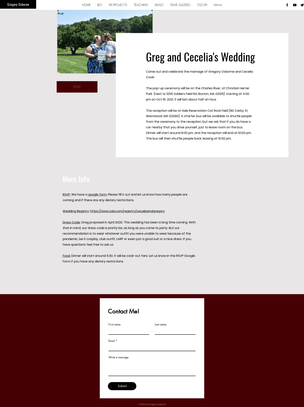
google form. (97, 194)
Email (111, 341)
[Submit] (122, 386)
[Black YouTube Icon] (295, 5)
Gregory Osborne (18, 4)
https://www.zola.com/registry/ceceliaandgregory (127, 211)
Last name (160, 324)
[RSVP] (77, 87)
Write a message (118, 357)
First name (114, 324)
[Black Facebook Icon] (287, 5)
